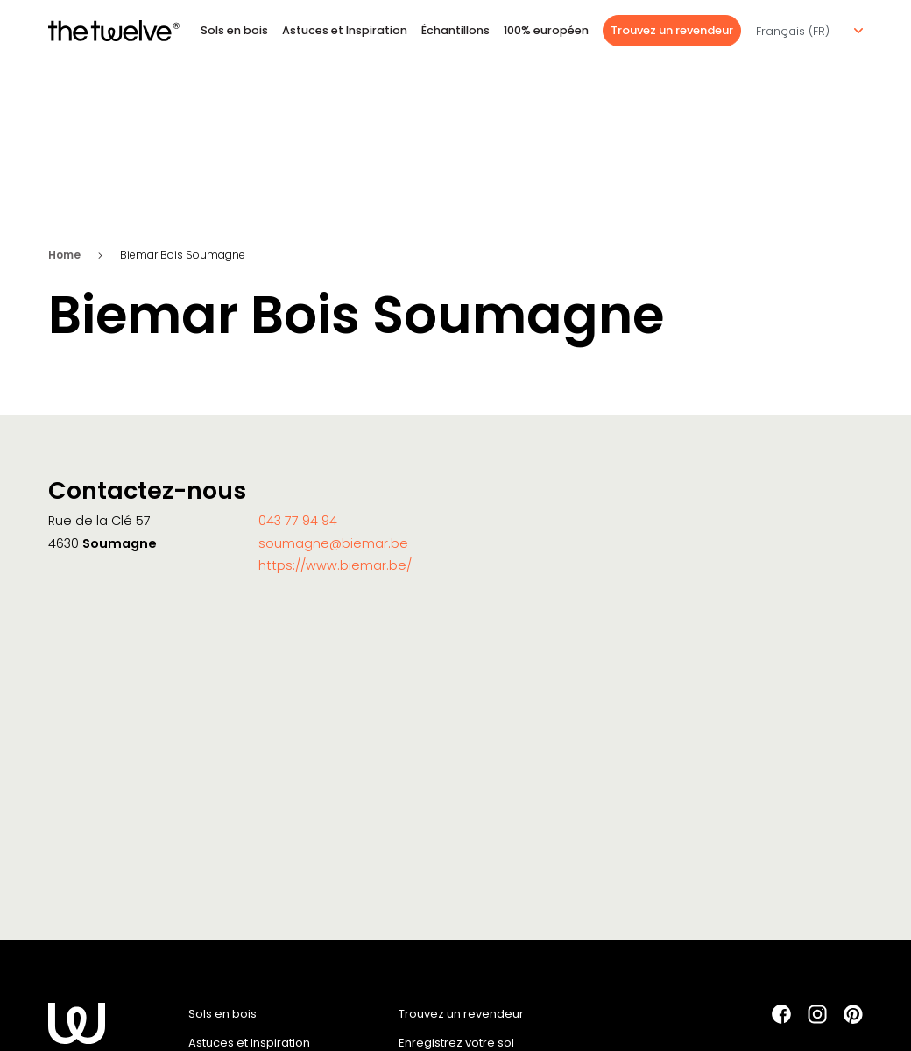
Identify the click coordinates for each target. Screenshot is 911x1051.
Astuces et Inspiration (344, 30)
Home (64, 254)
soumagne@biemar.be (333, 543)
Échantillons (455, 30)
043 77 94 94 (297, 520)
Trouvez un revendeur (672, 30)
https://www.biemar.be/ (335, 565)
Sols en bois (234, 30)
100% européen (546, 30)
